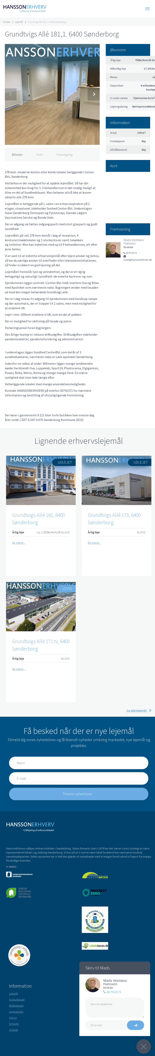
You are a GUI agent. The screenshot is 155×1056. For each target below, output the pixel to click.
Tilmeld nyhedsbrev (78, 794)
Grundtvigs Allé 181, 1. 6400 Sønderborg (47, 21)
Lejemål (19, 21)
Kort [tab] (39, 154)
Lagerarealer (16, 1011)
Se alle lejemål (139, 710)
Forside (6, 21)
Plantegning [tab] (64, 154)
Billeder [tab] (17, 154)
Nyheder (14, 1024)
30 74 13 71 (112, 992)
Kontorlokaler (17, 999)
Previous (11, 94)
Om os (13, 1017)
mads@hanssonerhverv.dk (137, 258)
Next (94, 94)
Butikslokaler (16, 1005)
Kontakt (13, 1030)
